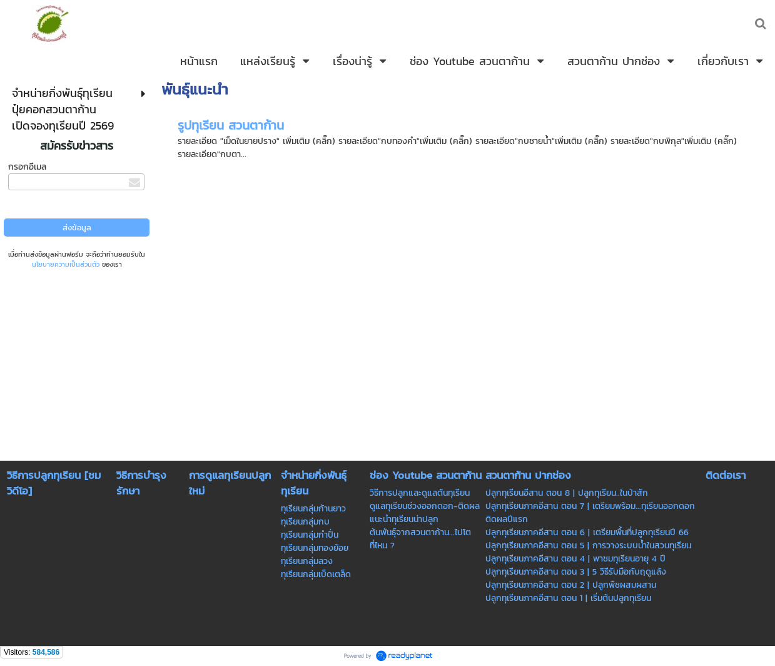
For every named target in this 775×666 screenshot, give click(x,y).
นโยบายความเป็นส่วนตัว (65, 264)
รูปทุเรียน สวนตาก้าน (231, 125)
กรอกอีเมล (27, 166)
